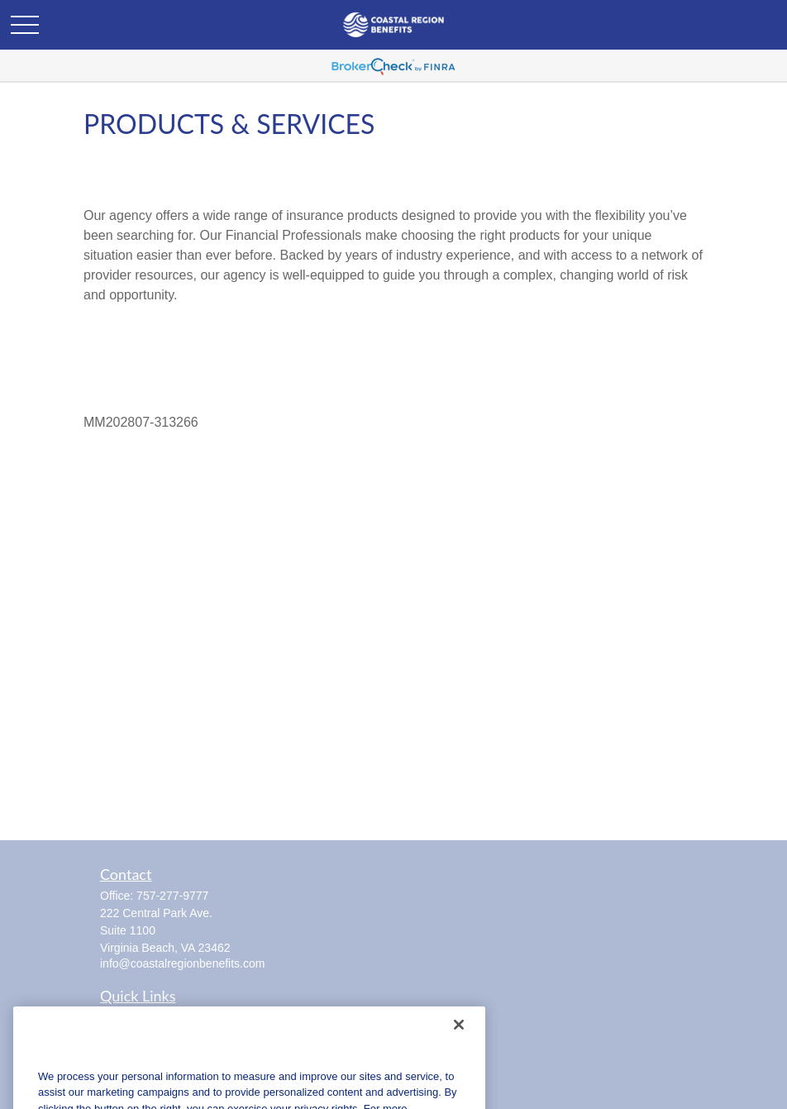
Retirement (128, 1015)
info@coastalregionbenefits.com (182, 963)
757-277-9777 (172, 895)
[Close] (459, 1043)
